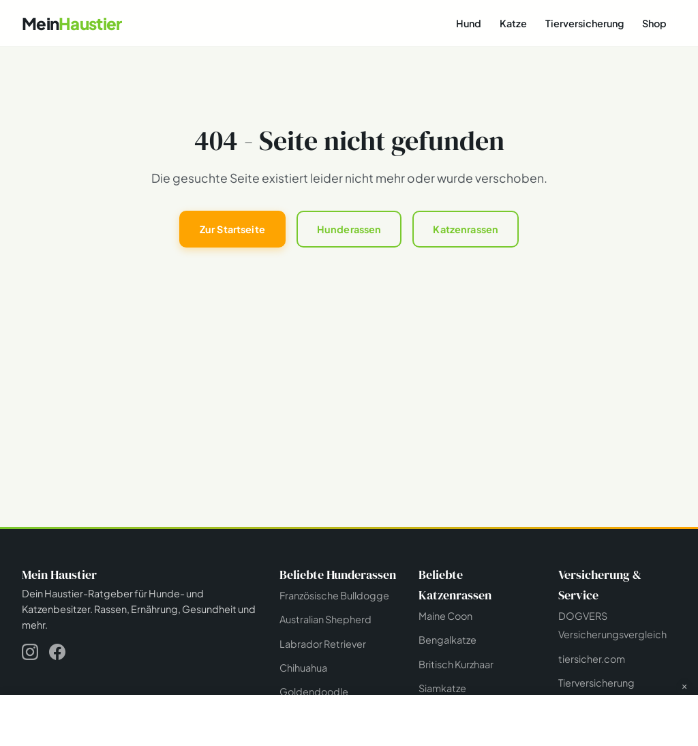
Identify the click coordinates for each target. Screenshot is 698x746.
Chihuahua (303, 667)
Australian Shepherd (325, 619)
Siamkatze (442, 688)
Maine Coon (445, 616)
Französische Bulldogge (334, 595)
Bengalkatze (447, 639)
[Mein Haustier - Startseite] (71, 24)
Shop (654, 23)
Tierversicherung (584, 23)
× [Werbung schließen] (684, 686)
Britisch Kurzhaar (456, 664)
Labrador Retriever (322, 644)
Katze (513, 23)
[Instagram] (30, 654)
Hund (468, 23)
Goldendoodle (313, 691)
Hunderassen (349, 229)
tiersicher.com (591, 659)
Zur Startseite (232, 229)
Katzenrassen (465, 229)
